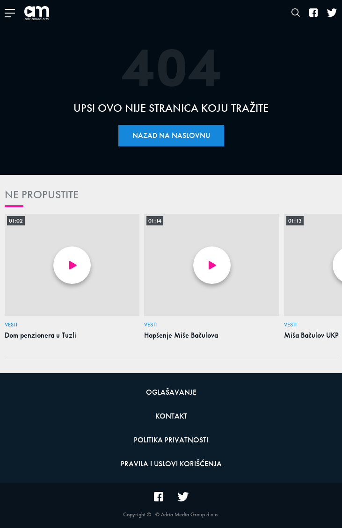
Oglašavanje (171, 392)
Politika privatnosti (171, 440)
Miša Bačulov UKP (311, 335)
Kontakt (171, 416)
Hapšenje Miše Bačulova (181, 335)
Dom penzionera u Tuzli (40, 335)
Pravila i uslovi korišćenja (171, 464)
